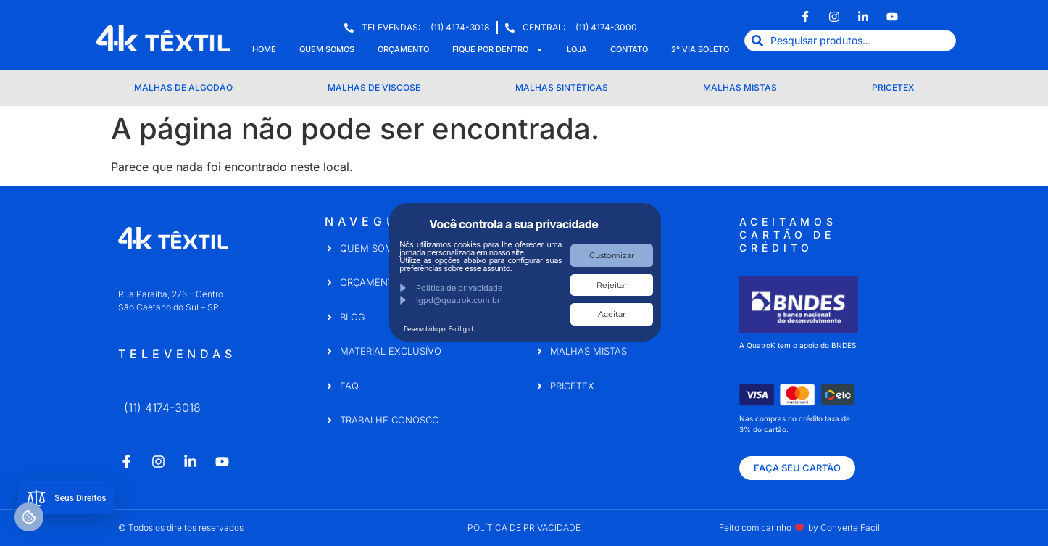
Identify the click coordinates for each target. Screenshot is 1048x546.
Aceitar (611, 314)
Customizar (611, 255)
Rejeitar (611, 285)
